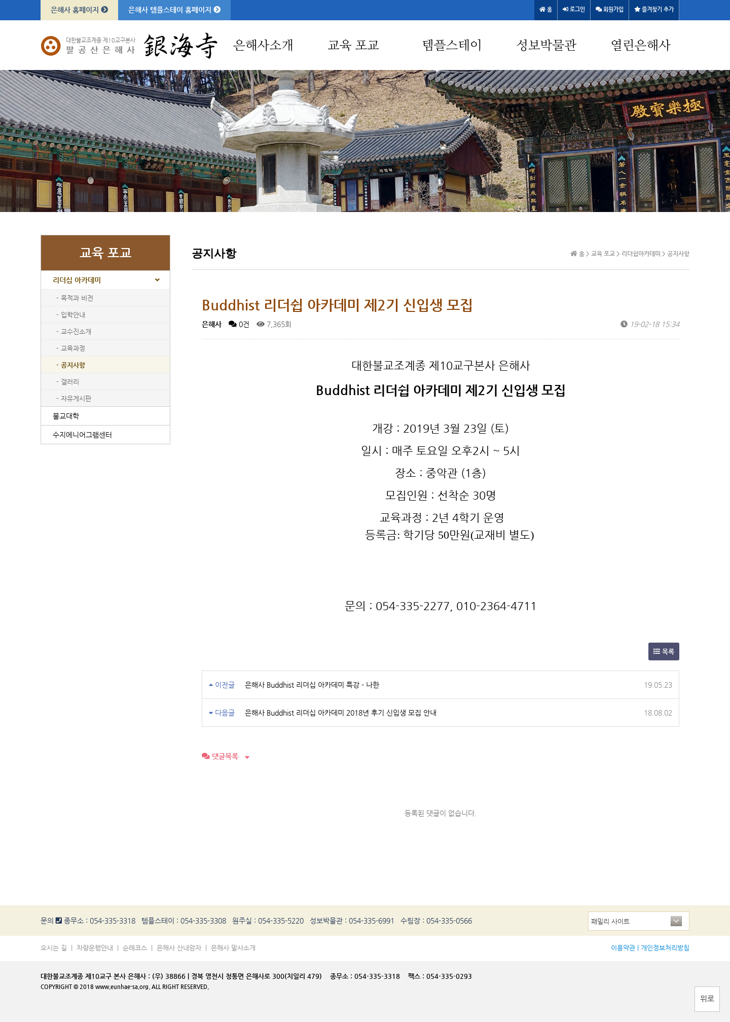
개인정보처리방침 (665, 947)
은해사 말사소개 (233, 947)
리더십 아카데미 (77, 280)
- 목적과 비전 (74, 298)
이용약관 (623, 947)
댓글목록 (220, 756)
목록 (663, 651)
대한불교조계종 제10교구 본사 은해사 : (95, 976)
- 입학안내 (70, 315)
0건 (239, 324)
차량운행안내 (95, 947)
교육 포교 (353, 46)
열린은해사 (640, 46)
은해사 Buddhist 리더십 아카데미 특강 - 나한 (312, 685)
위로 (707, 998)
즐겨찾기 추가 (654, 9)
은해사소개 (263, 46)
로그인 (574, 9)
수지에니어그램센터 (82, 435)
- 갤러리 (67, 381)
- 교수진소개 (73, 331)
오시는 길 (54, 947)
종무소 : (342, 976)
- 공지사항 (70, 365)
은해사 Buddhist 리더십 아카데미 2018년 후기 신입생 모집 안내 (340, 713)
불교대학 (66, 416)
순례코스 (135, 947)
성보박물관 (546, 46)
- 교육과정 (70, 348)
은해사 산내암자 (179, 947)
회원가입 (610, 9)
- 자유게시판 (73, 398)
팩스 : (417, 976)
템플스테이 (452, 46)
